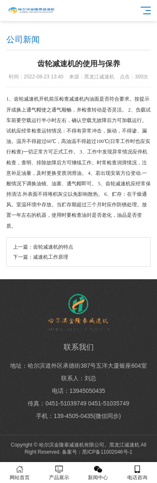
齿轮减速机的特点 (53, 247)
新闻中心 (98, 472)
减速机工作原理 (50, 257)
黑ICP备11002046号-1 (107, 452)
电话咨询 (137, 472)
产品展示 (59, 472)
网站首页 (19, 472)
